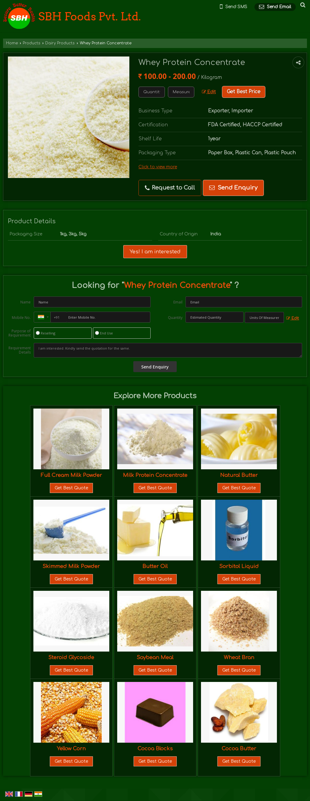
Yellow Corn (71, 748)
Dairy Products (60, 43)
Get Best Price (244, 91)
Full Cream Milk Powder (71, 475)
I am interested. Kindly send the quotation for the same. (168, 350)
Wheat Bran (239, 657)
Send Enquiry (233, 188)
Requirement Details (20, 350)
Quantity (175, 317)
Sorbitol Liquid (239, 566)
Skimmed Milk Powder (71, 566)
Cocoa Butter (239, 748)
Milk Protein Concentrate (155, 475)
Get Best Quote (71, 488)
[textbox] (181, 92)
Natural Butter (239, 475)
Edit (209, 92)
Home (12, 43)
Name (25, 302)
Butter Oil (155, 566)
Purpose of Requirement (20, 333)
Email (177, 302)
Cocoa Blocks (155, 748)
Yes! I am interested (155, 252)
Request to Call (170, 188)
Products (31, 43)
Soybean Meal (155, 657)
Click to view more (157, 167)
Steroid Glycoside (71, 657)
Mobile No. (21, 317)
